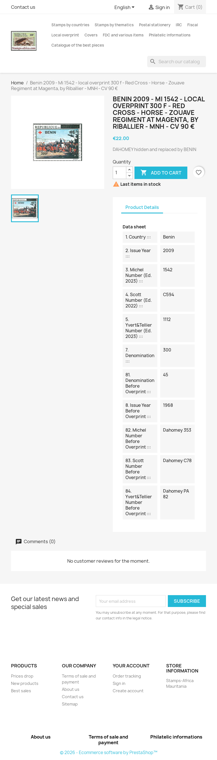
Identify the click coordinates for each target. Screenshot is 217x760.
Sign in (119, 683)
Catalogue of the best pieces (77, 45)
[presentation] (143, 637)
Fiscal (192, 24)
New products (24, 683)
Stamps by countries (70, 24)
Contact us (23, 7)
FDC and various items (123, 35)
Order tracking (127, 676)
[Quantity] (119, 173)
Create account (128, 690)
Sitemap (70, 704)
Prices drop (22, 676)
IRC (179, 24)
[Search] (176, 61)
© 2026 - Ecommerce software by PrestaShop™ (108, 752)
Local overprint (65, 35)
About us (70, 689)
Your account (131, 666)
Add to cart (160, 172)
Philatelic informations (169, 35)
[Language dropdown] (125, 7)
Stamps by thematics (114, 24)
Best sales (21, 690)
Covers (90, 35)
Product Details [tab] (142, 207)
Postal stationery (154, 24)
